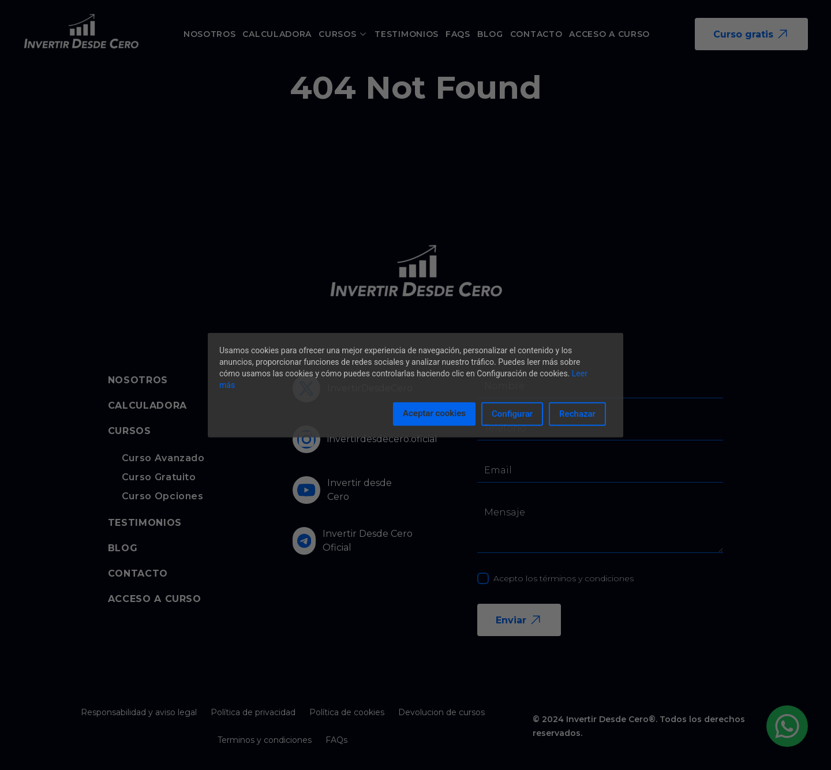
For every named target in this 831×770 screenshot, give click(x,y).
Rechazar (577, 414)
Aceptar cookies (434, 413)
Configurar (512, 414)
